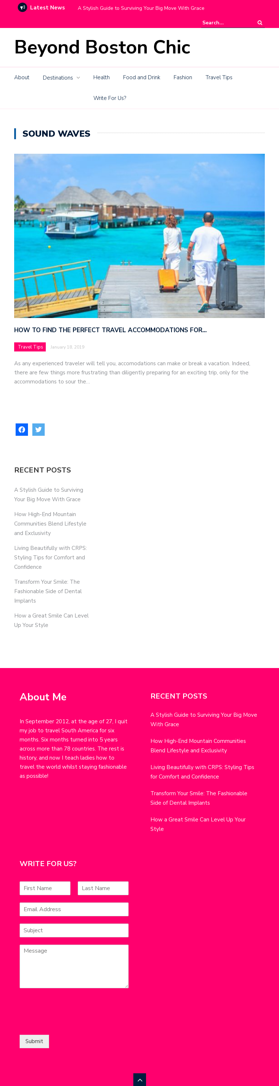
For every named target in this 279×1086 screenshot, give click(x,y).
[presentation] (75, 1023)
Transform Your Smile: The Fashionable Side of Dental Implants (48, 591)
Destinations (58, 77)
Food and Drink (141, 77)
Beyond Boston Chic (102, 47)
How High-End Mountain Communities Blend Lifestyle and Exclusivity (50, 524)
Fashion (183, 77)
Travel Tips (219, 77)
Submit (34, 1041)
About (21, 77)
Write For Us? (109, 98)
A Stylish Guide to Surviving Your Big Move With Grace (141, 8)
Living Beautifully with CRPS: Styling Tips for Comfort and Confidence (50, 557)
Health (101, 77)
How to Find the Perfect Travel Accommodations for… (110, 330)
